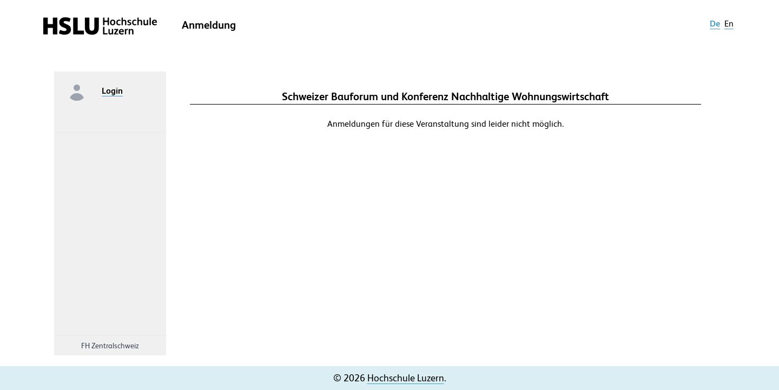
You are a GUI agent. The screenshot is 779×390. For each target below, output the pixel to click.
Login (112, 91)
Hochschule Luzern (405, 378)
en (729, 23)
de (715, 23)
